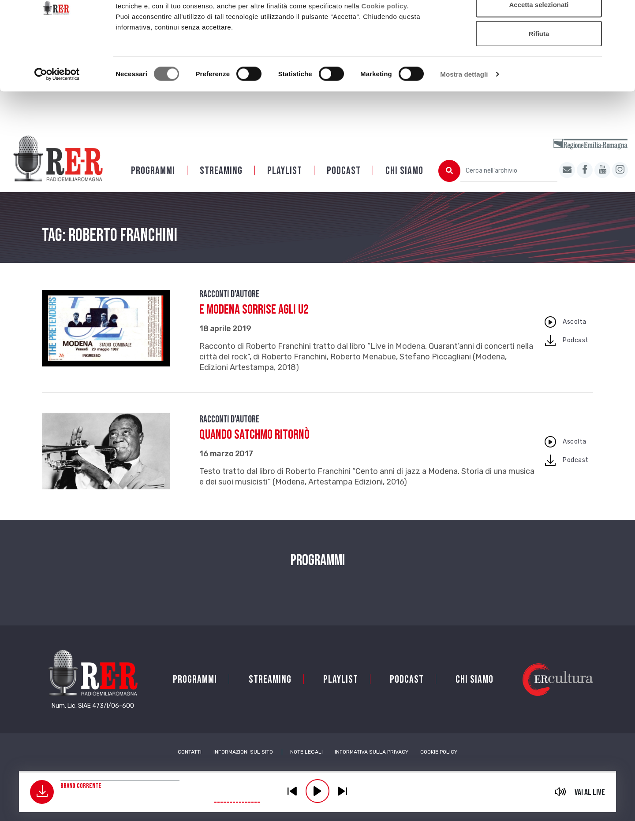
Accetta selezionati (538, 52)
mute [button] (560, 791)
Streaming (221, 182)
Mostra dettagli (464, 121)
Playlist (284, 182)
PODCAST (344, 182)
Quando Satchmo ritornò (254, 446)
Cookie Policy (438, 763)
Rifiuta (539, 81)
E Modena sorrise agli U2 (254, 321)
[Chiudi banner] (621, 14)
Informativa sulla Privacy (371, 763)
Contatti (190, 763)
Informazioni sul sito (243, 763)
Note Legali (306, 763)
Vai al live (590, 792)
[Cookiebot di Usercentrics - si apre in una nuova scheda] (57, 121)
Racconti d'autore (229, 306)
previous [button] (292, 791)
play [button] (317, 791)
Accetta (539, 23)
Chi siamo (404, 182)
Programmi (153, 182)
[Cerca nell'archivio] (508, 182)
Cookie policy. (385, 53)
